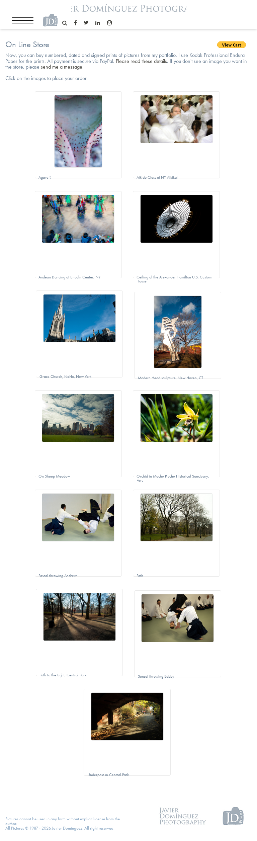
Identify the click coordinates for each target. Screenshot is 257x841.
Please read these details (141, 61)
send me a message (61, 66)
